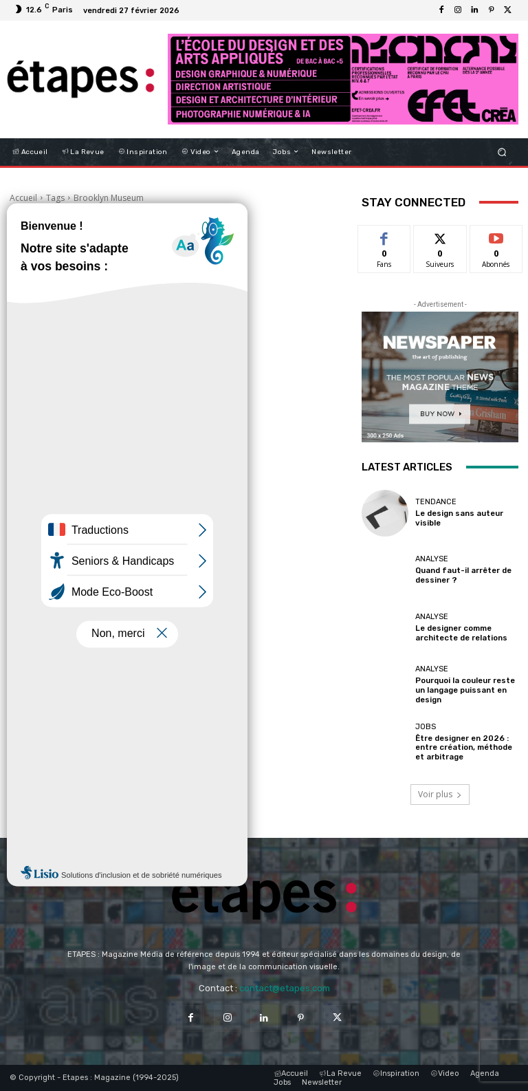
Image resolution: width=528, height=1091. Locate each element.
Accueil (23, 198)
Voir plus (440, 794)
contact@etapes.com (284, 988)
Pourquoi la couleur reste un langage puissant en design (464, 690)
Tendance (435, 502)
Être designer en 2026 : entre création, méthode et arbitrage (463, 748)
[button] (502, 151)
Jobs (425, 727)
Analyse (431, 559)
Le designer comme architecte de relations (460, 633)
